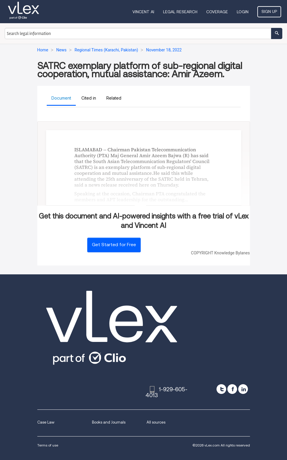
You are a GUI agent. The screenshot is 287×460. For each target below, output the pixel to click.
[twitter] (221, 389)
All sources (156, 422)
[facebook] (232, 389)
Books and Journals (108, 422)
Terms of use (47, 445)
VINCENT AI (143, 11)
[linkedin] (243, 389)
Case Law (45, 422)
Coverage (217, 11)
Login (243, 11)
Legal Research (180, 11)
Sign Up (269, 11)
